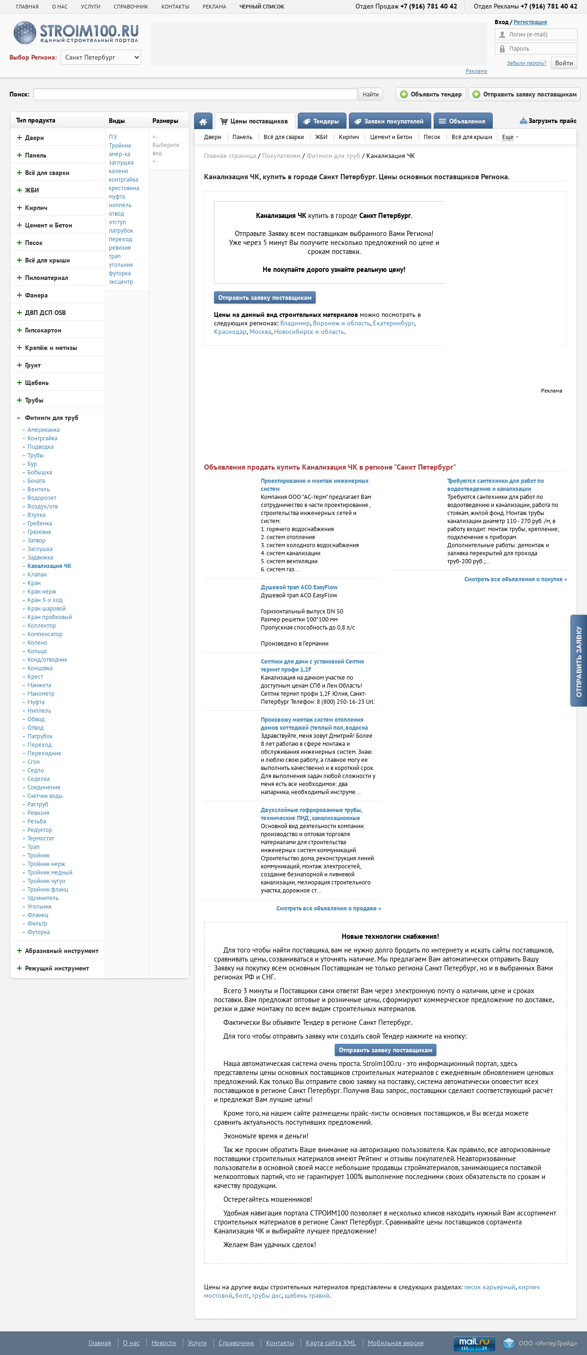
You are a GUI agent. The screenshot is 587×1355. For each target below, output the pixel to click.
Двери (212, 137)
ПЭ (113, 137)
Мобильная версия (396, 1342)
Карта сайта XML (331, 1342)
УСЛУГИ (90, 6)
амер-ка (119, 154)
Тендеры (326, 121)
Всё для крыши (472, 137)
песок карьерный (490, 1287)
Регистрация (530, 22)
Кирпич (349, 137)
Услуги (197, 1342)
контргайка (123, 179)
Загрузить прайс (553, 120)
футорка (120, 273)
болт (242, 1295)
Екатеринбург (393, 323)
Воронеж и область (341, 323)
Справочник (236, 1342)
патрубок (121, 231)
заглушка (121, 162)
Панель (242, 137)
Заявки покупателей (394, 121)
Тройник (120, 145)
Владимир (295, 323)
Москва (260, 331)
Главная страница (230, 155)
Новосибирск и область (309, 331)
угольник (121, 265)
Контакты (280, 1342)
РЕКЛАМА (214, 6)
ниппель (120, 205)
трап (115, 256)
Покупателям (281, 155)
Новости (163, 1342)
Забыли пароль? (526, 62)
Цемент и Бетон (391, 137)
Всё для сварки (284, 137)
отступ (117, 222)
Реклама (476, 70)
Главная (27, 6)
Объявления (467, 121)
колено (118, 171)
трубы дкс (267, 1295)
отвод (116, 214)
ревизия (120, 248)
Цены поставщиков (259, 121)
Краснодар (230, 331)
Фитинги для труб (333, 155)
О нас (131, 1342)
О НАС (60, 6)
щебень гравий (307, 1295)
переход (120, 239)
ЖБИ (321, 137)
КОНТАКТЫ (175, 6)
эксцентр (121, 282)
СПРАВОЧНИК (131, 6)
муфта (117, 196)
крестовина (124, 188)
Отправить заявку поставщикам (264, 297)
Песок (432, 137)
